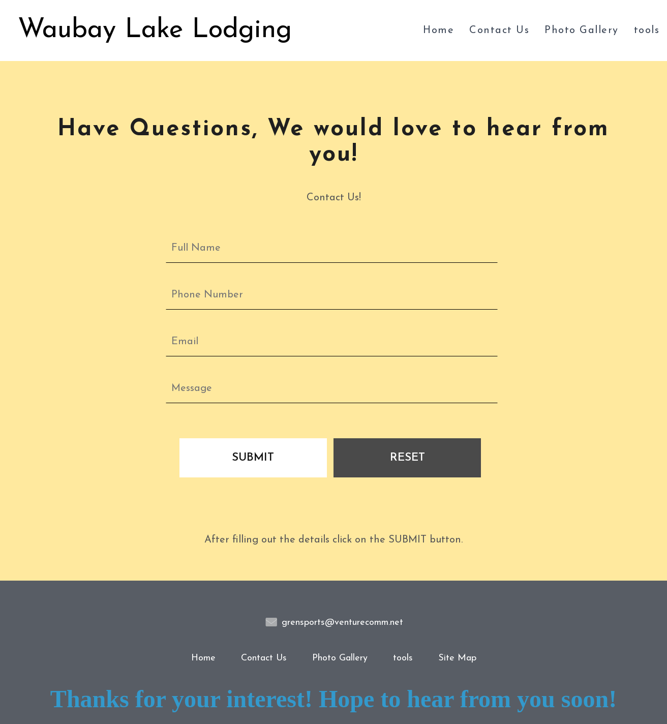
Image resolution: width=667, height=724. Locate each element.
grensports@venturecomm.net (342, 622)
